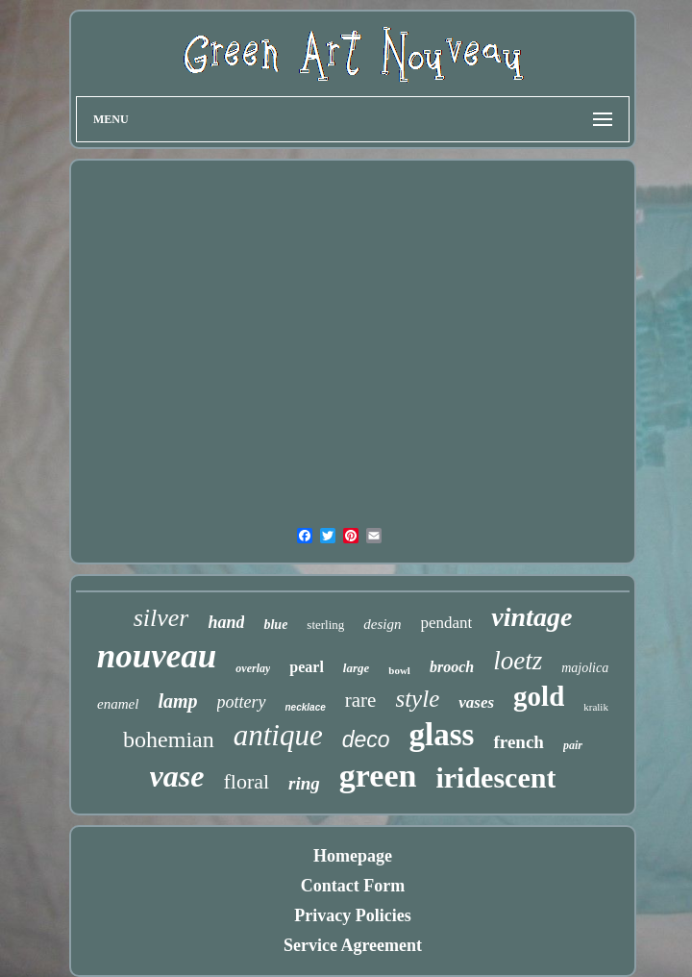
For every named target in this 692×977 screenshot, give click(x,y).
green (378, 775)
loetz (517, 660)
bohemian (168, 739)
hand (226, 622)
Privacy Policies (352, 915)
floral (246, 781)
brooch (452, 667)
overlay (252, 668)
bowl (399, 670)
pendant (447, 623)
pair (572, 745)
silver (161, 618)
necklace (305, 707)
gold (538, 696)
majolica (584, 668)
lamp (177, 701)
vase (177, 776)
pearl (306, 667)
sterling (325, 624)
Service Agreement (353, 945)
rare (361, 700)
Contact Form (353, 885)
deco (366, 739)
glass (442, 734)
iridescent (495, 777)
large (356, 668)
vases (476, 702)
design (382, 624)
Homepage (352, 855)
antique (278, 735)
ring (304, 783)
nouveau (156, 656)
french (518, 742)
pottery (241, 702)
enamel (117, 704)
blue (275, 624)
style (417, 699)
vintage (531, 617)
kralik (595, 707)
